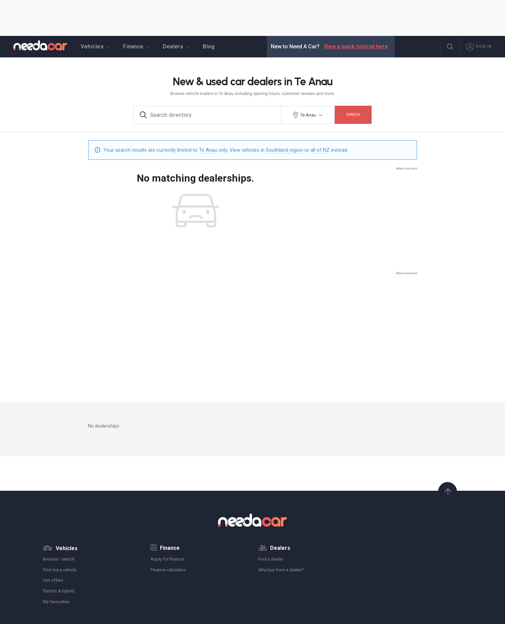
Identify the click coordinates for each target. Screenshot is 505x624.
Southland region (284, 150)
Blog (209, 46)
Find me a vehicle (59, 569)
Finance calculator (168, 569)
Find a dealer (270, 559)
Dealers (177, 46)
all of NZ (320, 150)
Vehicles (96, 46)
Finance (137, 46)
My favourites (56, 601)
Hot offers (53, 580)
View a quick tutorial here (356, 46)
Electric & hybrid (58, 590)
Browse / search (59, 559)
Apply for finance (167, 559)
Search (353, 114)
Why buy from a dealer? (281, 569)
